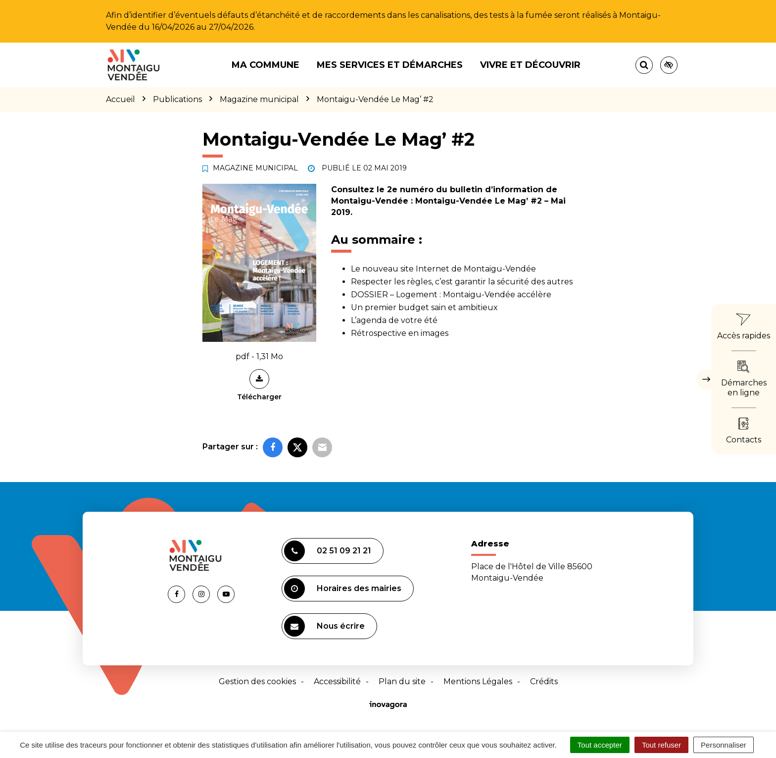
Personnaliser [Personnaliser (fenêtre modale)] (723, 745)
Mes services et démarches (390, 64)
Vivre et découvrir (530, 64)
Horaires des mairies (342, 588)
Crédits (544, 681)
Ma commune (265, 64)
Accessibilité (337, 681)
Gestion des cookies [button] (257, 681)
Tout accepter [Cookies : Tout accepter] (600, 745)
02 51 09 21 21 (327, 551)
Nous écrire (324, 626)
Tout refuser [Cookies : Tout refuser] (661, 745)
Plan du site (402, 681)
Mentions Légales (477, 681)
